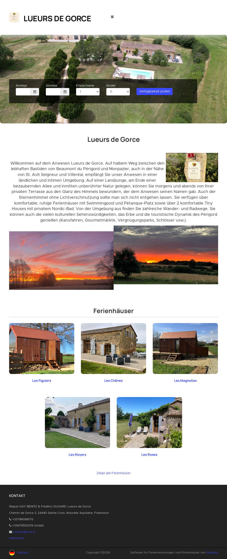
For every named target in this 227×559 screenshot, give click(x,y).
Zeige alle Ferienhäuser (114, 473)
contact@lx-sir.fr (24, 532)
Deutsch (22, 552)
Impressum (16, 538)
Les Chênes (113, 380)
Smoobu (212, 552)
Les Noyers (77, 454)
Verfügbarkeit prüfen (154, 91)
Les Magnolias (185, 380)
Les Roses (149, 454)
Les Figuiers (41, 380)
